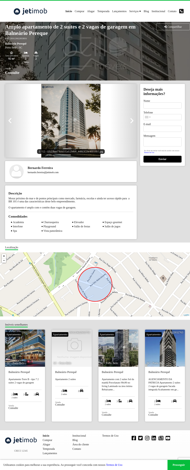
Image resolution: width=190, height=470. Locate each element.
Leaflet (186, 315)
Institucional (158, 11)
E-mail (147, 124)
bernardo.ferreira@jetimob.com (43, 172)
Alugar (91, 11)
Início (68, 11)
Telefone (148, 112)
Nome (146, 100)
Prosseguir (179, 464)
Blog (146, 11)
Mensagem (149, 135)
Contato (172, 11)
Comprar (79, 11)
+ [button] (4, 256)
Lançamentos (119, 11)
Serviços (134, 11)
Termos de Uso (149, 152)
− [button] (4, 261)
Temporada (103, 11)
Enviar (162, 159)
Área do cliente (80, 444)
